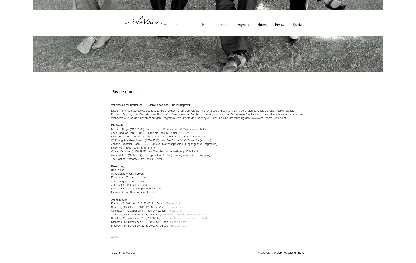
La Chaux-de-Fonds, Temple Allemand (185, 214)
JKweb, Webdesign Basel (289, 252)
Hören (262, 24)
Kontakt (299, 24)
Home (206, 24)
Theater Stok (173, 203)
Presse (280, 24)
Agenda (243, 24)
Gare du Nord (178, 222)
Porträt (224, 24)
